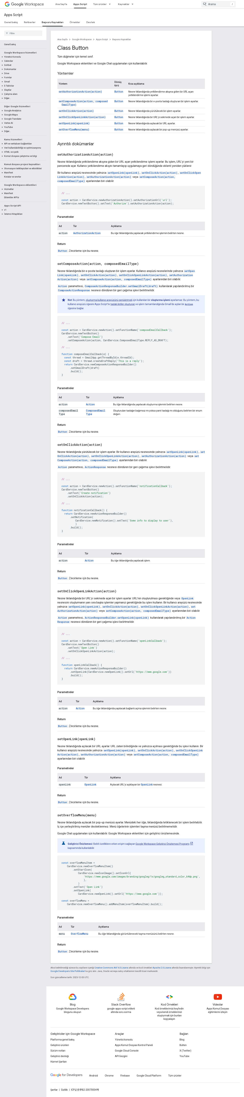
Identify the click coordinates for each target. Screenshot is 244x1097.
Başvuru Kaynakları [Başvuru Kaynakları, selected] (52, 22)
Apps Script (13, 15)
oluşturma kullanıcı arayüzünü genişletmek (109, 300)
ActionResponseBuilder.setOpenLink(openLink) (117, 617)
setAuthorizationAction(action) (80, 91)
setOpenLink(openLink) (74, 123)
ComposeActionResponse (74, 290)
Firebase (125, 1075)
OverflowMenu (79, 933)
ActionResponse (95, 467)
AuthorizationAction (87, 233)
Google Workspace (82, 39)
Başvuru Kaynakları (121, 39)
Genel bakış (11, 22)
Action (62, 286)
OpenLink (187, 598)
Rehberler (29, 22)
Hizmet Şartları (58, 1061)
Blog (182, 1039)
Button (118, 91)
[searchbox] (23, 33)
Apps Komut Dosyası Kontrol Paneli (134, 1045)
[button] (22, 57)
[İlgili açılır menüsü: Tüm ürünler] (111, 4)
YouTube (184, 1056)
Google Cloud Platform (149, 1075)
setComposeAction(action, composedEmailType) (119, 279)
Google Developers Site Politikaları (67, 971)
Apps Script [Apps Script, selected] (80, 4)
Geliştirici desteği (59, 1056)
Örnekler (75, 22)
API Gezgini (121, 1056)
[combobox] (218, 4)
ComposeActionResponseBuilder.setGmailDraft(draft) (121, 286)
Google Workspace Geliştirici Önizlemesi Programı (162, 843)
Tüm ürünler (100, 4)
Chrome (109, 1075)
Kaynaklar (123, 4)
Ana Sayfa (61, 4)
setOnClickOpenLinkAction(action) (82, 117)
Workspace (27, 4)
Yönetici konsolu (124, 1039)
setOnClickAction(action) (76, 111)
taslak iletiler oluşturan (122, 304)
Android (93, 1075)
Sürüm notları (57, 1050)
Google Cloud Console (127, 1050)
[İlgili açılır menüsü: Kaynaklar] (133, 4)
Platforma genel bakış (62, 1039)
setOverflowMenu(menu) (74, 129)
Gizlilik (64, 1089)
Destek (90, 22)
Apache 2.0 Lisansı (161, 967)
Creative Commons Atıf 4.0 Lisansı (111, 967)
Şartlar (54, 1089)
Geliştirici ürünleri (59, 1045)
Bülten (183, 1045)
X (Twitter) (185, 1050)
